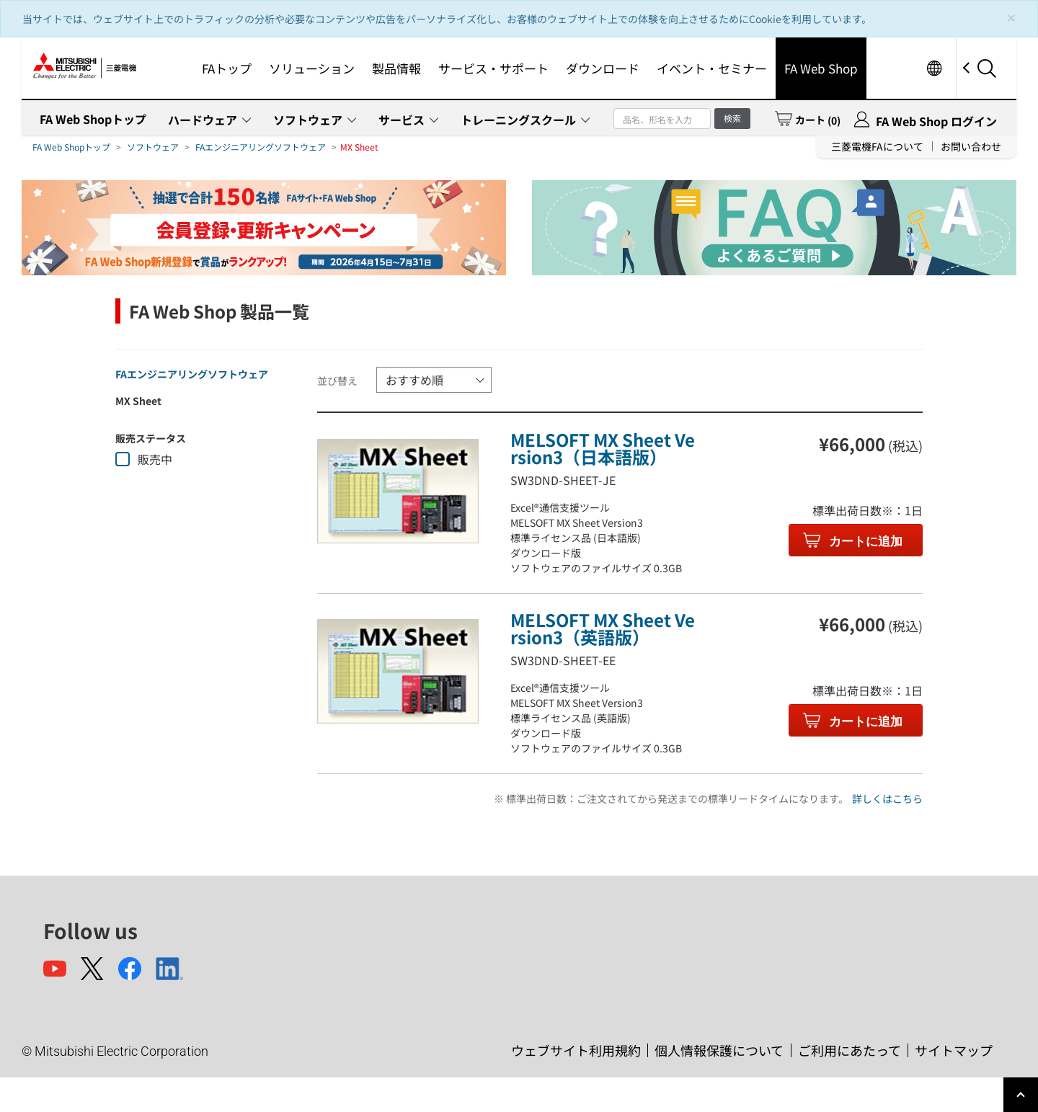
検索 (732, 118)
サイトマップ (954, 1050)
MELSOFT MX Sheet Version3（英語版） (602, 628)
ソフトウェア (307, 119)
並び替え (337, 380)
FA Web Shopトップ (93, 118)
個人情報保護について (719, 1050)
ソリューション (312, 68)
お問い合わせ (971, 146)
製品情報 (396, 68)
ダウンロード (602, 68)
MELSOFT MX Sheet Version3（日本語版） (602, 448)
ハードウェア (202, 119)
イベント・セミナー (712, 68)
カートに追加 (864, 541)
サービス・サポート (493, 68)
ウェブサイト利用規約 (576, 1050)
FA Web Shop (821, 68)
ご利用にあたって (849, 1050)
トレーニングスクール (518, 119)
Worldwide (934, 68)
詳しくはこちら (887, 798)
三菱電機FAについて (877, 146)
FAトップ (227, 68)
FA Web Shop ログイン (936, 121)
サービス (401, 119)
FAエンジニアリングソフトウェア (260, 147)
